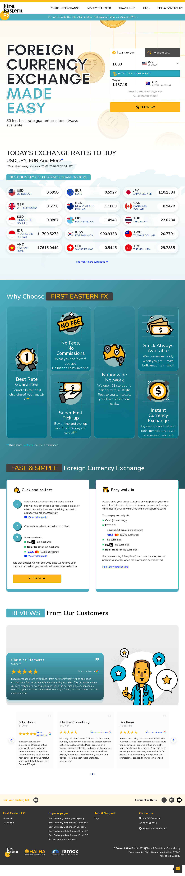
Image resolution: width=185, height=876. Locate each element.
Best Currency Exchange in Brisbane (67, 826)
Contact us (29, 445)
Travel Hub (8, 822)
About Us (8, 818)
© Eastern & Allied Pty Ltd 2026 (129, 848)
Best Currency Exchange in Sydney (66, 818)
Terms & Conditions (155, 848)
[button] (12, 745)
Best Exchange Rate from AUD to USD (68, 835)
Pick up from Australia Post (63, 839)
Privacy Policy (173, 848)
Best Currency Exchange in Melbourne (68, 822)
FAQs (96, 818)
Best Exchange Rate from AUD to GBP (68, 831)
